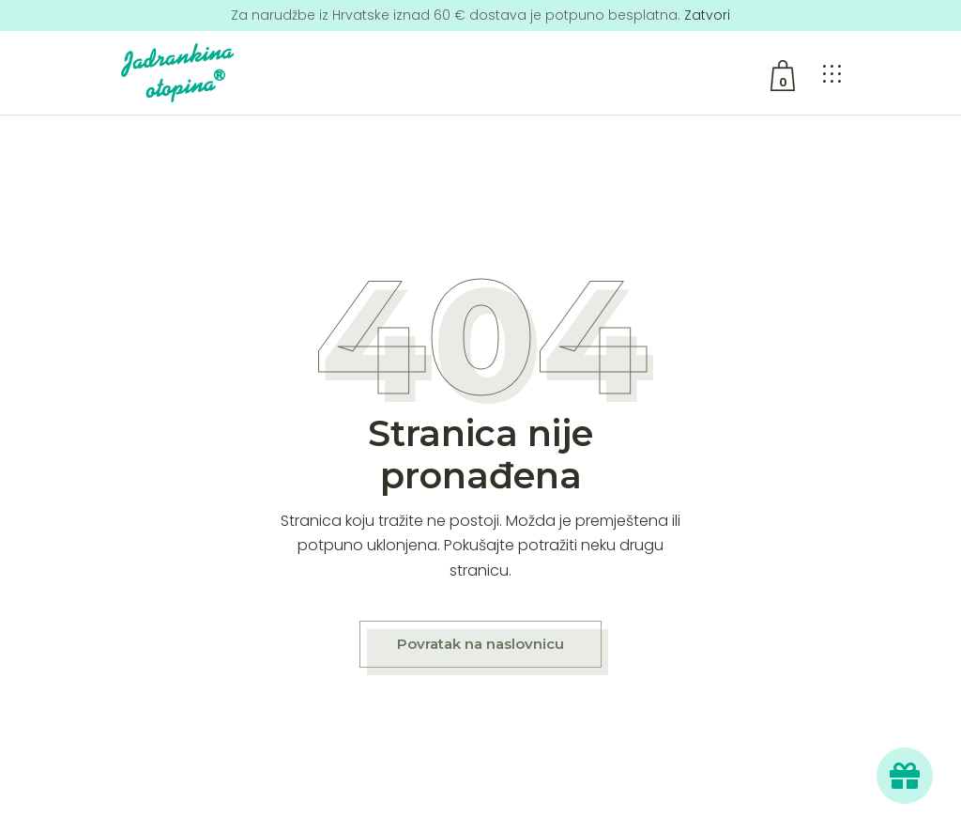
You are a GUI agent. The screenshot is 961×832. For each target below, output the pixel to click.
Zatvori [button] (707, 15)
